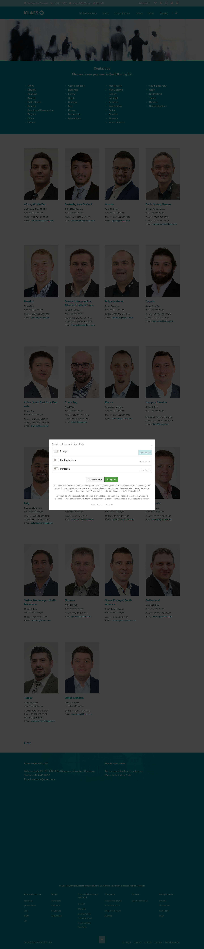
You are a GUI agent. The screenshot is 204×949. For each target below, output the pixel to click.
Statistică (65, 468)
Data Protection (97, 504)
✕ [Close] (152, 445)
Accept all (111, 479)
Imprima (109, 504)
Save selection (95, 479)
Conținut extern (68, 460)
